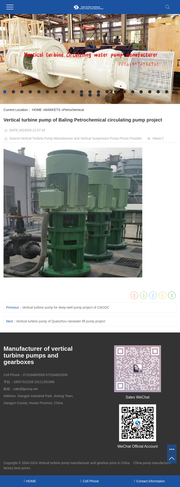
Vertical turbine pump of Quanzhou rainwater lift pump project (60, 321)
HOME (37, 110)
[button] (4, 91)
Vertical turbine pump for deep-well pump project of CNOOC (65, 307)
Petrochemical (73, 110)
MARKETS (52, 110)
